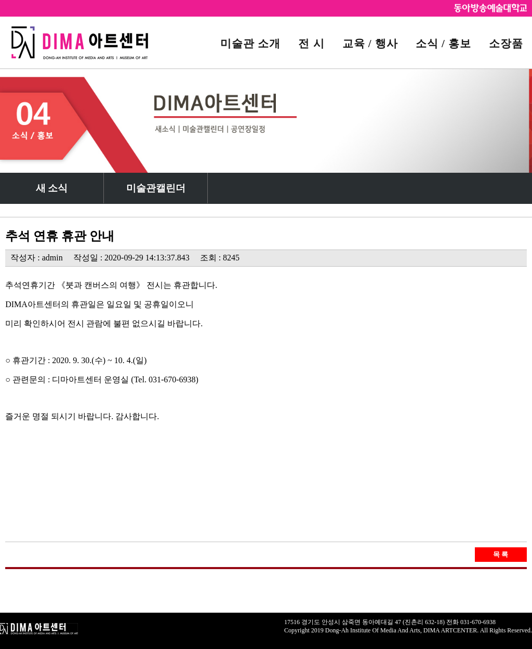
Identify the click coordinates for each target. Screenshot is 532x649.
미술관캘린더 (155, 188)
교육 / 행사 (370, 43)
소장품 (506, 43)
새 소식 (52, 188)
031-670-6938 (478, 622)
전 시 (311, 43)
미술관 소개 (250, 43)
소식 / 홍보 (443, 43)
